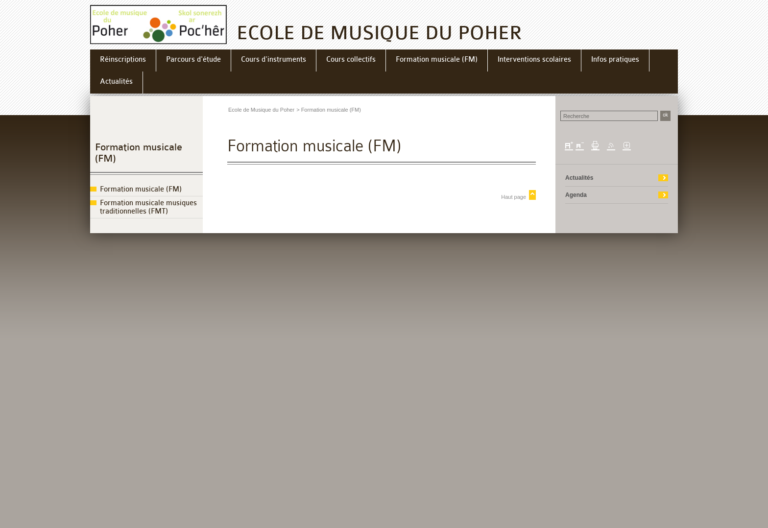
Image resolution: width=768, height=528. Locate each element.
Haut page (513, 197)
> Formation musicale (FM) (328, 110)
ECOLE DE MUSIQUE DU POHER (379, 33)
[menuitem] (123, 60)
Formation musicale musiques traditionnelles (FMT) (148, 207)
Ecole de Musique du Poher (261, 110)
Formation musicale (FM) (141, 189)
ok (665, 115)
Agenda (576, 195)
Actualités (579, 177)
